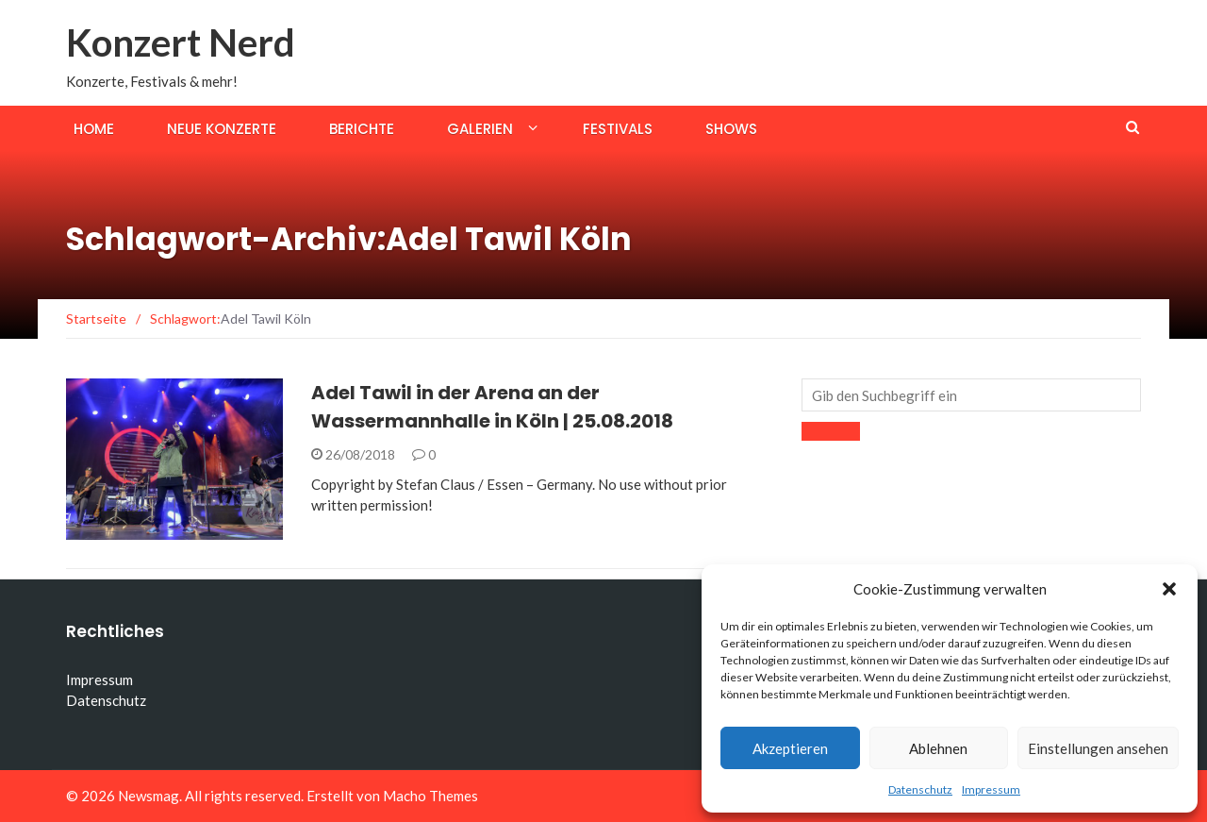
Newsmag (148, 795)
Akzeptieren (790, 748)
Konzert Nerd (180, 42)
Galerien (480, 129)
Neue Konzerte (221, 129)
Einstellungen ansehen (1098, 748)
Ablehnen (938, 748)
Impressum (991, 789)
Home (94, 129)
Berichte (361, 129)
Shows (731, 129)
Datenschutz (920, 789)
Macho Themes (430, 795)
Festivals (618, 129)
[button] (1169, 588)
